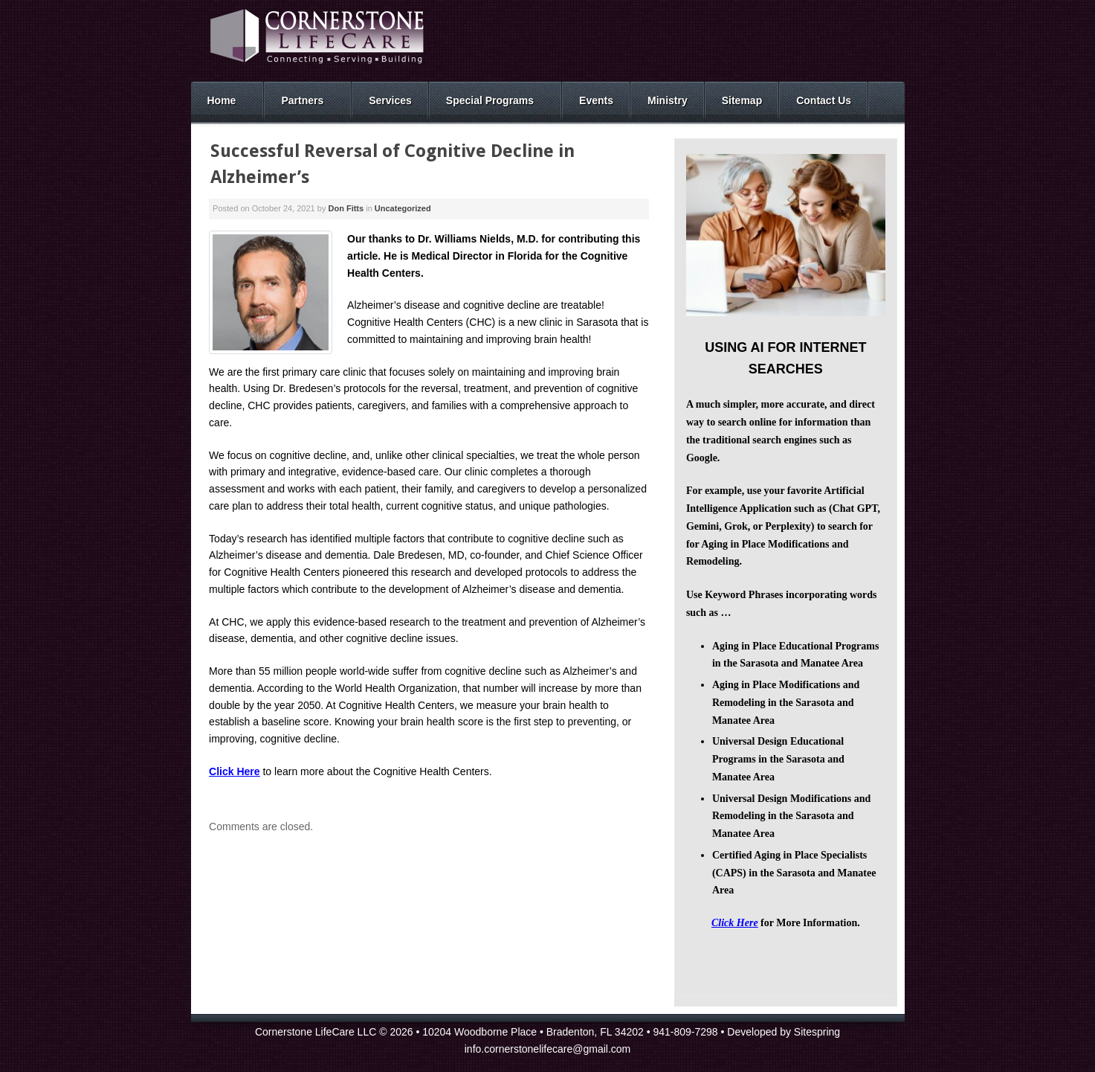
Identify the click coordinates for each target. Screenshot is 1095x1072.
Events (596, 100)
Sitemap (742, 100)
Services (390, 100)
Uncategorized (403, 208)
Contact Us (823, 100)
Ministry (667, 100)
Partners (302, 100)
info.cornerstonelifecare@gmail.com (548, 1049)
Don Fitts (346, 208)
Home (221, 100)
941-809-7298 (685, 1032)
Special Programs (490, 100)
